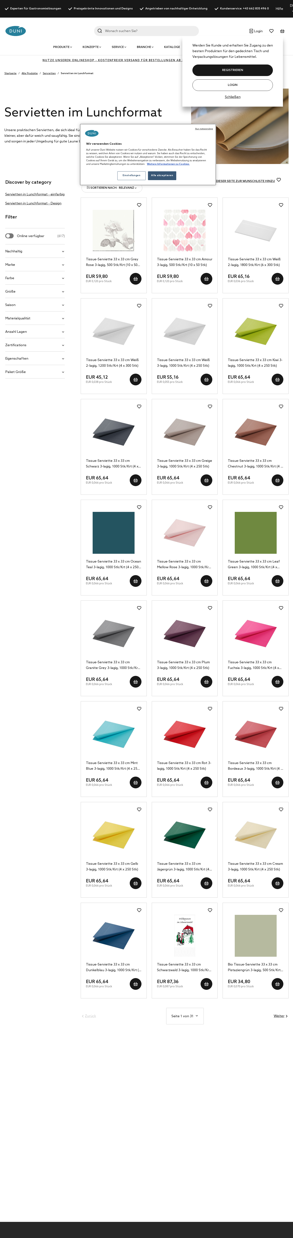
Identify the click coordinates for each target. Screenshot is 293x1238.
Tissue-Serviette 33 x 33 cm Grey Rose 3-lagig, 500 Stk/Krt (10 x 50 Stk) (112, 262)
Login (232, 85)
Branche (144, 47)
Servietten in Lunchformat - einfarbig (35, 194)
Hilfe (279, 9)
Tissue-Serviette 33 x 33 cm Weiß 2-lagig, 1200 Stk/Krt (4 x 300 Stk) (112, 363)
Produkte (61, 47)
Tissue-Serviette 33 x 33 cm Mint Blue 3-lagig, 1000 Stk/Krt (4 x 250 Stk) (112, 766)
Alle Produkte (30, 73)
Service (118, 47)
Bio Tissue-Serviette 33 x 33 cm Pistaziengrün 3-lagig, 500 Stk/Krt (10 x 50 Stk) (254, 968)
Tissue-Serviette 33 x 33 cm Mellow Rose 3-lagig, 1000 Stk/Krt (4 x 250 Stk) (183, 565)
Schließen (233, 97)
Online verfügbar (41, 236)
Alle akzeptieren (162, 175)
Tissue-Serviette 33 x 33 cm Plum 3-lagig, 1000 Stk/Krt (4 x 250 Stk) (183, 665)
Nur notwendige (204, 129)
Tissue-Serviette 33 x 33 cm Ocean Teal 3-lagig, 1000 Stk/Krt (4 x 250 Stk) (113, 565)
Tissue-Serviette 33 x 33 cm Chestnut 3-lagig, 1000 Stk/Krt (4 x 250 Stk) (255, 464)
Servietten (49, 73)
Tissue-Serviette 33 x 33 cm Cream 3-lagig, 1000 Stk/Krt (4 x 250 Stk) (255, 866)
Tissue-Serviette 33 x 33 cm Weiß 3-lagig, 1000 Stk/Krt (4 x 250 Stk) (183, 363)
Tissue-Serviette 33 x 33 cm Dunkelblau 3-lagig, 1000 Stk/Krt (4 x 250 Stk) (113, 968)
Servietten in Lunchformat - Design (33, 203)
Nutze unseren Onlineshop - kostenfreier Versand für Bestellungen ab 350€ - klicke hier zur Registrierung (146, 60)
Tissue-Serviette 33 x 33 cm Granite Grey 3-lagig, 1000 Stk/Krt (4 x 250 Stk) (112, 665)
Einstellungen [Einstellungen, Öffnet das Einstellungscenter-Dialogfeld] (131, 175)
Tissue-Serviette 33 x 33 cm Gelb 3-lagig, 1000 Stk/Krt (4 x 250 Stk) (112, 866)
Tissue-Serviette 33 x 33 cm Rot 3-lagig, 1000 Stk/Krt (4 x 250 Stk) (184, 766)
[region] (148, 154)
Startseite (10, 73)
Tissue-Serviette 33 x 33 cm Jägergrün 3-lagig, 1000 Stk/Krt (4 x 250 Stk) (184, 867)
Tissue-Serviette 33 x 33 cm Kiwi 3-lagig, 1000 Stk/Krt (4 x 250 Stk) (255, 363)
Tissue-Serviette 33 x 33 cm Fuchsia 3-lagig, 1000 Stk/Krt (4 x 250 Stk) (253, 665)
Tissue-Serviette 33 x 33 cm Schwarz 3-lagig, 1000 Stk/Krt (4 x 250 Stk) (112, 464)
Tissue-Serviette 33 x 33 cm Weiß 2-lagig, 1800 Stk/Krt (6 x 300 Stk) (254, 262)
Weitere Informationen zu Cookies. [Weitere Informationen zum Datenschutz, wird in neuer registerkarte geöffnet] (168, 164)
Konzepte (91, 47)
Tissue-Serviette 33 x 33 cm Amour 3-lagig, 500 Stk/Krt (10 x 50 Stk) (184, 262)
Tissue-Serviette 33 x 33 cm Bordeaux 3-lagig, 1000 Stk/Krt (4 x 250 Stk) (255, 766)
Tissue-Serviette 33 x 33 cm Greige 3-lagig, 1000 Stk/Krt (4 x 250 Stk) (184, 464)
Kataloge (172, 47)
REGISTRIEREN (232, 70)
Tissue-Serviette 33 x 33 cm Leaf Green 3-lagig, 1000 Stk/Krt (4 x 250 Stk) (254, 565)
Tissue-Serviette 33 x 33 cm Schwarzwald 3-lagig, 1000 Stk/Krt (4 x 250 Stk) (183, 968)
